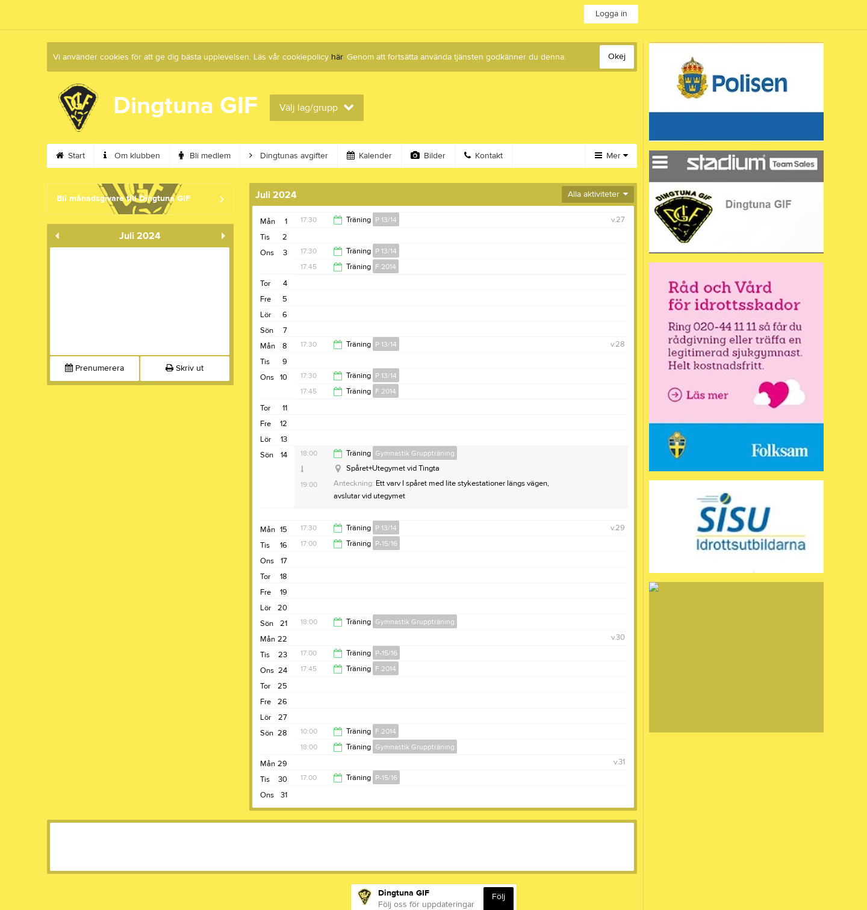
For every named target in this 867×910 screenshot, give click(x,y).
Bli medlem (205, 155)
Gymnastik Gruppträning (415, 453)
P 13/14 (386, 219)
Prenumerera (94, 368)
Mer (611, 155)
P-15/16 (386, 543)
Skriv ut (185, 368)
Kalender (369, 155)
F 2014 (385, 266)
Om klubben (132, 155)
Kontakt (483, 155)
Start (70, 155)
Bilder (428, 155)
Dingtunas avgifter (288, 155)
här (337, 57)
